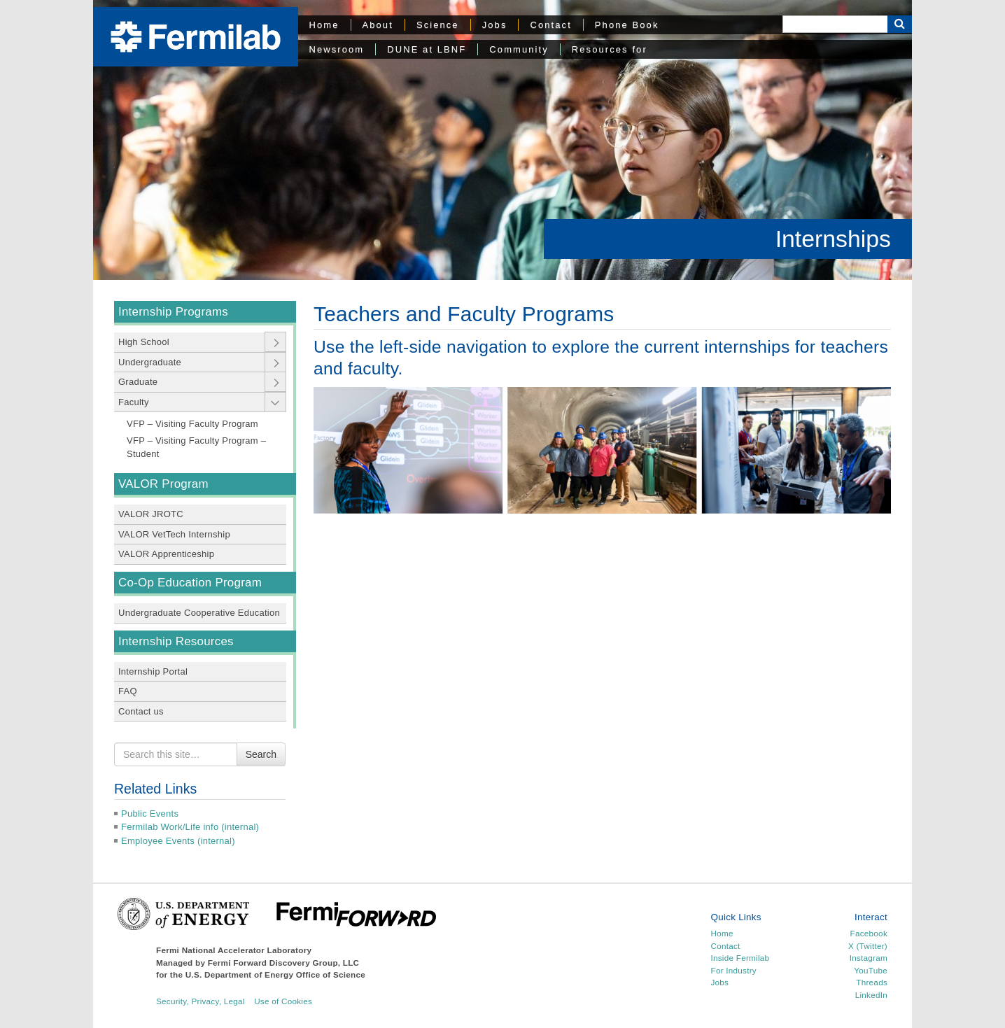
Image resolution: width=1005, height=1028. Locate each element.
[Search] (834, 24)
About (378, 25)
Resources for (609, 49)
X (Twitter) (867, 945)
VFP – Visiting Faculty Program (192, 423)
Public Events (149, 813)
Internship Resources (176, 641)
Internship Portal (153, 671)
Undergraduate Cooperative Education (199, 612)
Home (324, 25)
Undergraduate (149, 362)
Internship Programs (173, 311)
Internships (833, 238)
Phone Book (627, 25)
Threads (871, 982)
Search (261, 754)
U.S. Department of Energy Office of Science (275, 974)
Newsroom (337, 49)
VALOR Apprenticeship (166, 554)
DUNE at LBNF (426, 49)
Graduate (137, 381)
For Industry (734, 970)
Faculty (133, 402)
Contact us (141, 711)
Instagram (868, 957)
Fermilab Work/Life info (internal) (190, 827)
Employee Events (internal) (178, 841)
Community (518, 49)
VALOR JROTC (150, 514)
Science (437, 25)
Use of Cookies (283, 1001)
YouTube (870, 970)
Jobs (494, 25)
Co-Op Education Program (190, 582)
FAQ (127, 691)
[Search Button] (899, 24)
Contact (550, 25)
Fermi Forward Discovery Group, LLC (284, 962)
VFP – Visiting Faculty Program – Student (196, 447)
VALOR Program (163, 484)
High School (143, 342)
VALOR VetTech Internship (174, 534)
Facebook (868, 933)
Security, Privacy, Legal (200, 1001)
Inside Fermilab (740, 957)
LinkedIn (871, 994)
